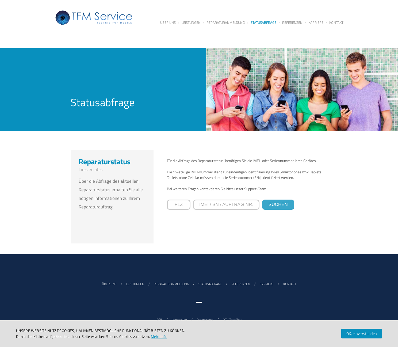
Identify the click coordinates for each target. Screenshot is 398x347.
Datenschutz (205, 319)
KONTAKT (289, 284)
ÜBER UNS (109, 284)
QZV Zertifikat (232, 319)
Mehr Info (159, 336)
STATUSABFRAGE (210, 284)
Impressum (179, 319)
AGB (159, 319)
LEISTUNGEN (135, 284)
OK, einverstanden (361, 333)
